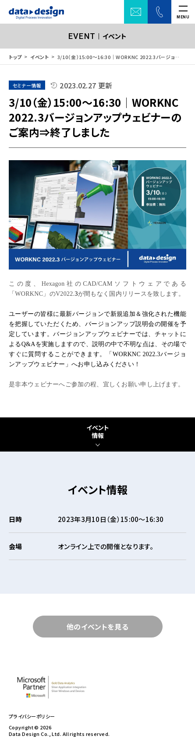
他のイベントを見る (98, 626)
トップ (15, 56)
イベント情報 (97, 432)
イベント (39, 56)
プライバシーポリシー (32, 716)
